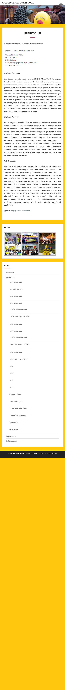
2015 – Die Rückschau (18, 359)
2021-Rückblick (16, 289)
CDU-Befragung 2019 (20, 316)
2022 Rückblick (15, 282)
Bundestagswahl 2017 (20, 344)
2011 (11, 387)
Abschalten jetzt (16, 401)
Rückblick (10, 277)
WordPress (38, 453)
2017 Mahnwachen (19, 337)
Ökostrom (13, 429)
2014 (11, 366)
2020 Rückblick (15, 296)
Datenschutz (11, 441)
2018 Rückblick (15, 324)
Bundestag (13, 422)
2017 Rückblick (15, 331)
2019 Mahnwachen (19, 309)
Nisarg (54, 453)
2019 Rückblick (15, 303)
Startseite (10, 272)
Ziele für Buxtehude (17, 415)
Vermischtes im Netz (18, 408)
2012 (11, 380)
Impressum (11, 436)
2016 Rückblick (15, 352)
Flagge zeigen (15, 394)
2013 (11, 373)
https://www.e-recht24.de (21, 210)
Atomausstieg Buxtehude (18, 2)
